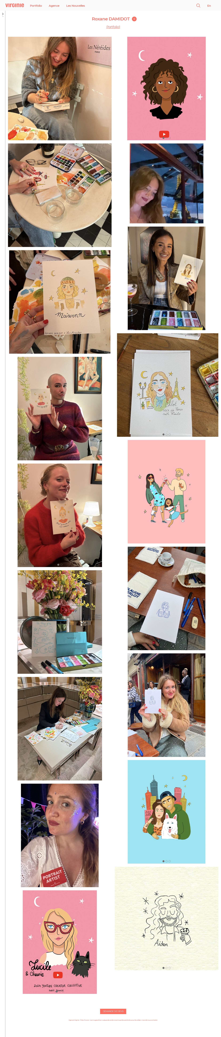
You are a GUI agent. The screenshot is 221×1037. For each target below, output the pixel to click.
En (209, 5)
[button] (58, 565)
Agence (54, 5)
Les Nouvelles (75, 5)
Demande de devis (113, 1011)
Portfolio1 (113, 27)
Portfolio (36, 5)
